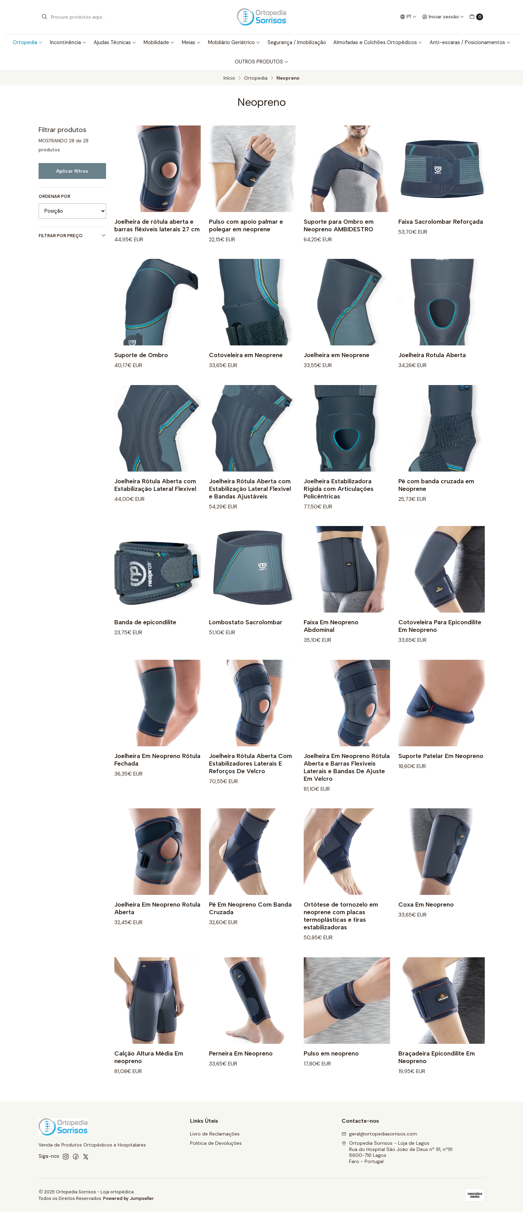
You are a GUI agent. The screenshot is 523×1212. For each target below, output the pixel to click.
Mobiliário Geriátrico (234, 42)
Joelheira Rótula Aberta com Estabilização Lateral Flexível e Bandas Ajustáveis (250, 503)
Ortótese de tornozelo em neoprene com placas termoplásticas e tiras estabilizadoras (341, 931)
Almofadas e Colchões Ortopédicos (377, 42)
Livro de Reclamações (215, 1134)
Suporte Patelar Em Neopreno (440, 770)
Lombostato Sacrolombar (245, 636)
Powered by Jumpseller (128, 1198)
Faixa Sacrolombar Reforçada (440, 221)
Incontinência (68, 42)
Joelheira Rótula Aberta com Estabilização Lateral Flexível (155, 499)
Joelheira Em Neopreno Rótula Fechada (157, 774)
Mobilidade (159, 42)
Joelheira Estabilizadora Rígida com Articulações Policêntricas (339, 503)
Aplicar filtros (72, 171)
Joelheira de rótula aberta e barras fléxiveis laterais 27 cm (157, 225)
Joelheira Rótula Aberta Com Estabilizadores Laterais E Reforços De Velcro (250, 778)
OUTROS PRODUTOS (262, 62)
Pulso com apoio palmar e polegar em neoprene (246, 225)
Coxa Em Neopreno (426, 919)
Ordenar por (54, 196)
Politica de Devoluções (216, 1143)
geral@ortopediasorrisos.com (379, 1134)
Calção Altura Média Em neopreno (148, 1071)
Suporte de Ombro (141, 369)
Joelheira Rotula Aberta (432, 369)
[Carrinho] (476, 16)
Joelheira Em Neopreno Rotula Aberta (157, 923)
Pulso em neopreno (331, 1067)
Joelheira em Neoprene (336, 369)
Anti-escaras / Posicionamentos (470, 42)
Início (229, 78)
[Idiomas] (408, 17)
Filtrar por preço (72, 236)
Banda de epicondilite (145, 636)
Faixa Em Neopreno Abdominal (331, 640)
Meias (191, 42)
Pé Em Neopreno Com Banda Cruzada (250, 923)
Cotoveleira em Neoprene (246, 369)
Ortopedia (28, 42)
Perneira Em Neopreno (241, 1067)
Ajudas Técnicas (115, 42)
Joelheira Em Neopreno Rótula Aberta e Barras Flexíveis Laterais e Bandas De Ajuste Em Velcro (347, 782)
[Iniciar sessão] (443, 17)
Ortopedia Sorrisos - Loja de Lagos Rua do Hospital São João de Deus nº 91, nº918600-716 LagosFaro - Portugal (397, 1152)
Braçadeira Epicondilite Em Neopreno (436, 1071)
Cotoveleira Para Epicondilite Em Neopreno (439, 640)
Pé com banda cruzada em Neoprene (436, 499)
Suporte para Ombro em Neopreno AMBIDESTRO (339, 225)
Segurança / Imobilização (297, 42)
